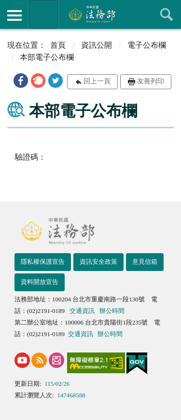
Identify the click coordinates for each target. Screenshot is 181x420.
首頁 (58, 45)
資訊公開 (96, 45)
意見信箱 (144, 261)
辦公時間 (112, 310)
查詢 (166, 14)
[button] (21, 80)
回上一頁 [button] (97, 81)
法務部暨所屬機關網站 (43, 14)
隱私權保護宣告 (43, 261)
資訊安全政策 (98, 261)
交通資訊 (82, 310)
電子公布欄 (146, 45)
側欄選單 (14, 15)
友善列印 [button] (150, 81)
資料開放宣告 (39, 281)
